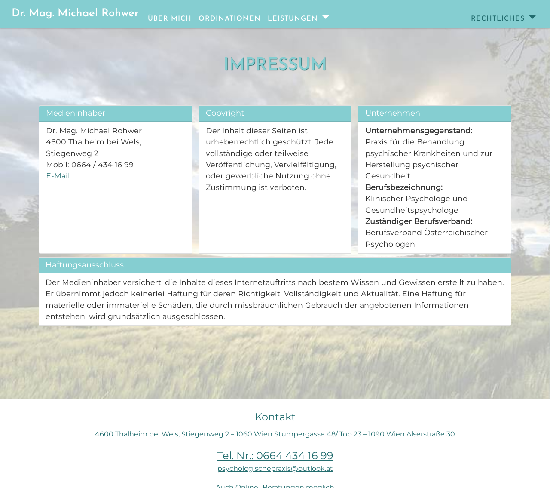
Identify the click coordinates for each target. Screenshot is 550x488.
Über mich (170, 18)
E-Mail (58, 175)
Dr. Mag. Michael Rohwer (75, 13)
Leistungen (294, 18)
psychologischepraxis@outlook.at (275, 468)
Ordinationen (230, 18)
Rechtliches (499, 18)
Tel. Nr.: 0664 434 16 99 (275, 455)
